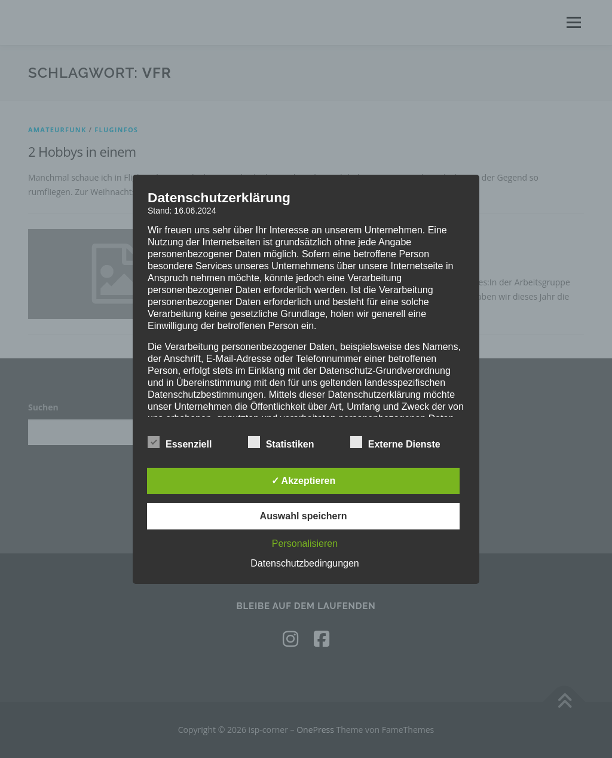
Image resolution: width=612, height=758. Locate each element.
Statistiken (281, 442)
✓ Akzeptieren (303, 481)
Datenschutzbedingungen (304, 563)
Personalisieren (305, 543)
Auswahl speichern (303, 516)
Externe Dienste (395, 442)
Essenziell (180, 442)
